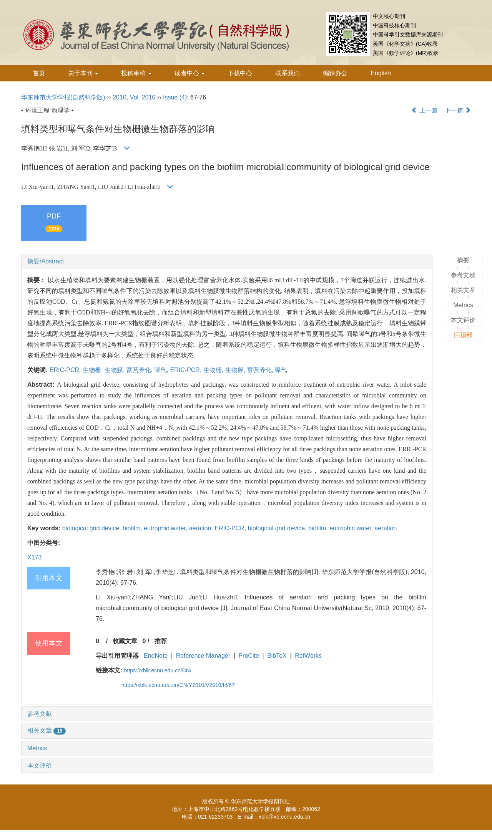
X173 (34, 557)
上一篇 (424, 110)
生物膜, (115, 370)
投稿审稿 (136, 73)
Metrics (37, 748)
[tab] (227, 261)
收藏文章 (125, 641)
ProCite (248, 655)
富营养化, (140, 370)
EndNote (156, 655)
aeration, (202, 528)
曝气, (162, 370)
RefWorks (308, 655)
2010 (119, 97)
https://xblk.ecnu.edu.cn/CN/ (157, 670)
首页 (39, 73)
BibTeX (277, 655)
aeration (386, 528)
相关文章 (46, 730)
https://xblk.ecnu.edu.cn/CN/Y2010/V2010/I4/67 (178, 685)
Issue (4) (175, 97)
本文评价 (39, 765)
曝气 (281, 370)
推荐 (161, 641)
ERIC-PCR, (66, 370)
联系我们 (287, 73)
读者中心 (189, 73)
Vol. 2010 (143, 97)
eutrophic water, (166, 528)
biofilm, (133, 528)
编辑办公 (335, 73)
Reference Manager (203, 655)
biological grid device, (92, 528)
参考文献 (39, 713)
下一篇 (458, 110)
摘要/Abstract (45, 261)
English (381, 73)
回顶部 (463, 335)
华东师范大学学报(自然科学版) (63, 97)
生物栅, (94, 370)
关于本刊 (83, 73)
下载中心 (240, 73)
